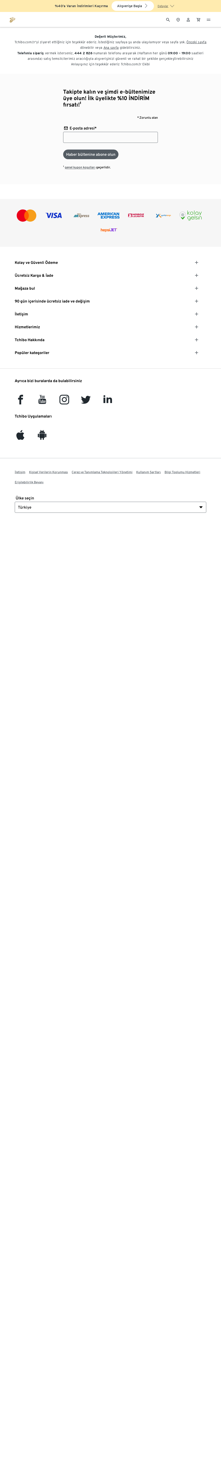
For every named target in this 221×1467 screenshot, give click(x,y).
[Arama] (168, 19)
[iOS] (20, 437)
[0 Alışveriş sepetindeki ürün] (198, 19)
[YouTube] (42, 402)
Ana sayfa (111, 47)
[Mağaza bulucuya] (178, 19)
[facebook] (20, 402)
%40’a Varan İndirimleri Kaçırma (81, 6)
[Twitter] (85, 402)
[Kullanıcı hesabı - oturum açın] (188, 19)
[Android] (42, 437)
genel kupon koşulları (80, 167)
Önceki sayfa (196, 42)
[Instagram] (64, 402)
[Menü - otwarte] (208, 19)
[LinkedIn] (107, 402)
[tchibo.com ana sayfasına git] (12, 19)
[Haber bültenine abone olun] (90, 154)
